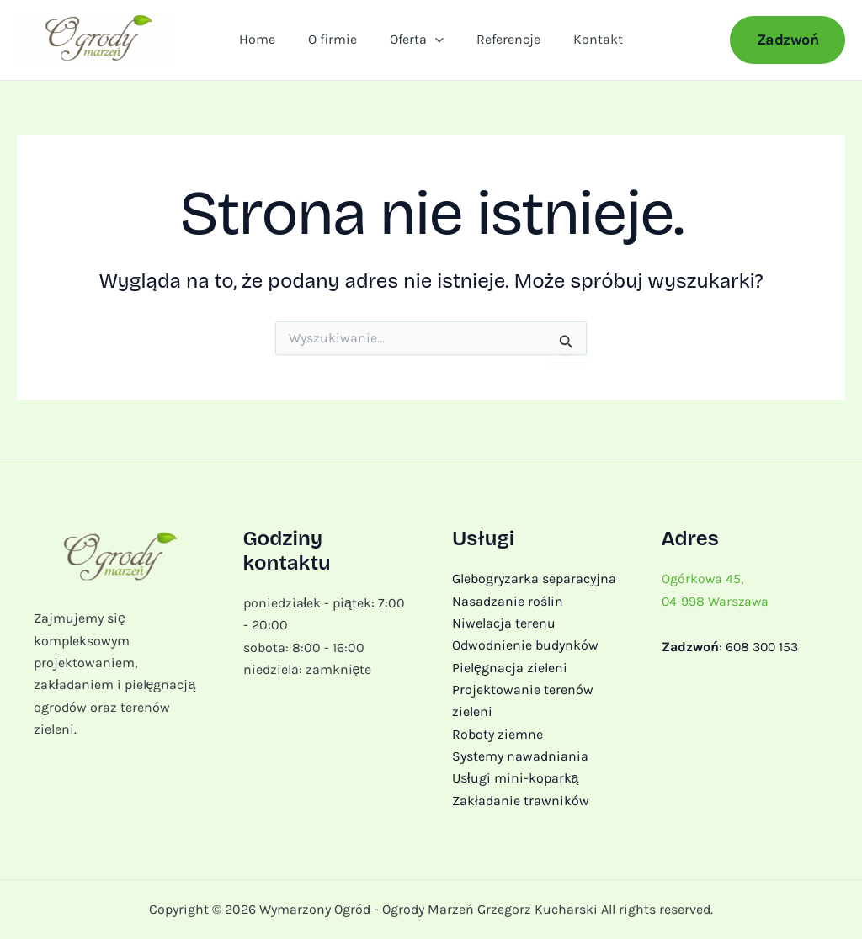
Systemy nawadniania (520, 756)
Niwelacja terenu (504, 623)
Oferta (417, 42)
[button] (788, 42)
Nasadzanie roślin (507, 600)
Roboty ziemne (497, 734)
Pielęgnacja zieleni (509, 668)
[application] (435, 42)
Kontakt (586, 42)
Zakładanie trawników (520, 801)
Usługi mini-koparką (515, 779)
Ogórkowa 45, (703, 578)
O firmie (338, 42)
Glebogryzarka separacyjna (534, 578)
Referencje (503, 42)
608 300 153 (763, 647)
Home (269, 42)
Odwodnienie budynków (525, 645)
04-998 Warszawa (717, 600)
